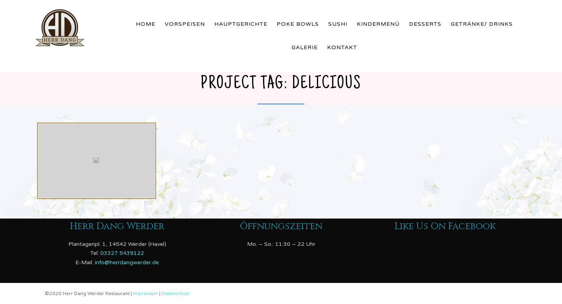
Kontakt (342, 47)
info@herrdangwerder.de (127, 262)
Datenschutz (175, 293)
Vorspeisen (185, 24)
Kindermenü (378, 24)
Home (145, 24)
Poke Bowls (298, 24)
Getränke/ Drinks (482, 24)
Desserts (425, 24)
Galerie (305, 47)
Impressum (146, 293)
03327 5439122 (122, 253)
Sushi (337, 24)
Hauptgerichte (240, 24)
